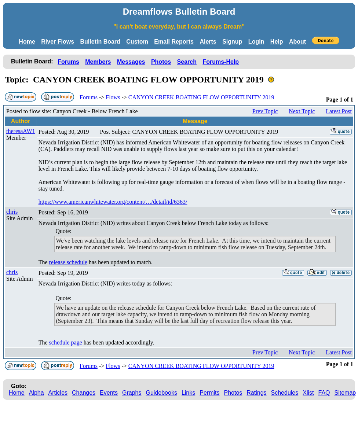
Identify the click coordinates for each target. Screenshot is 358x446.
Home (27, 41)
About (297, 41)
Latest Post (339, 111)
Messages (131, 62)
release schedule (68, 262)
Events (109, 393)
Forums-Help (220, 62)
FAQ (324, 393)
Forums (68, 62)
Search (187, 62)
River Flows (57, 41)
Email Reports (174, 41)
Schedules (285, 393)
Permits (209, 393)
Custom (137, 41)
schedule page (65, 342)
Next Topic (302, 111)
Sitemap (345, 393)
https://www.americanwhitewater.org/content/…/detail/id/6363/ (113, 202)
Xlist (308, 393)
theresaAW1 (20, 131)
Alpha (36, 393)
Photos (161, 62)
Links (188, 393)
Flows (113, 97)
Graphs (131, 393)
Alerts (208, 41)
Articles (57, 393)
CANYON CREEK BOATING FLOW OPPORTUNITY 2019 (201, 97)
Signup (232, 41)
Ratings (256, 393)
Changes (83, 393)
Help (276, 41)
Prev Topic (265, 111)
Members (98, 62)
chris (12, 212)
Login (256, 41)
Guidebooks (161, 393)
